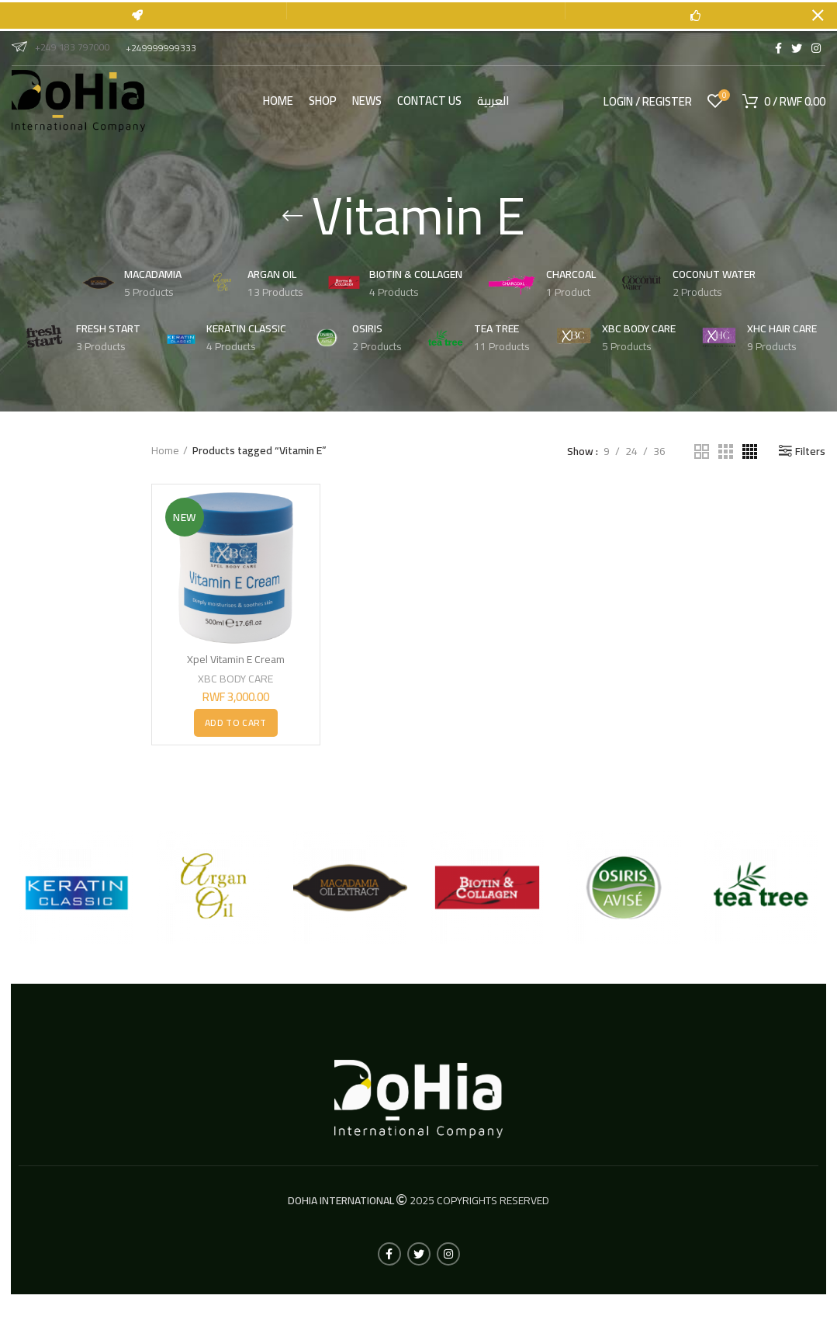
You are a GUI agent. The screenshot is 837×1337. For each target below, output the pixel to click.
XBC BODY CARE (235, 679)
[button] (235, 722)
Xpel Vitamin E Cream (236, 659)
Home (165, 451)
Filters (810, 451)
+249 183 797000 (61, 47)
